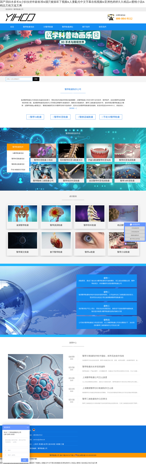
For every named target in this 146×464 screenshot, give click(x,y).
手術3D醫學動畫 (111, 117)
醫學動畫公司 (42, 448)
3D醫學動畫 (48, 27)
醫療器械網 (32, 448)
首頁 (12, 27)
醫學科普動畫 (60, 117)
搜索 (36, 79)
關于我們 (86, 27)
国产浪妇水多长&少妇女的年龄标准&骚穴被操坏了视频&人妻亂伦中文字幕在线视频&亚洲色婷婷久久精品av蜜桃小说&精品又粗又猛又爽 (48, 463)
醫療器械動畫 (85, 117)
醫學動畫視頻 (28, 27)
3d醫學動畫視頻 (18, 153)
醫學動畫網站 (67, 27)
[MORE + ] (73, 108)
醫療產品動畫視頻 (18, 164)
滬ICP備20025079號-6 (67, 455)
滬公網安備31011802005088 (86, 455)
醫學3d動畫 (35, 117)
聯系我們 (102, 27)
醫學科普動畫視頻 (18, 159)
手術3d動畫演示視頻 (18, 170)
